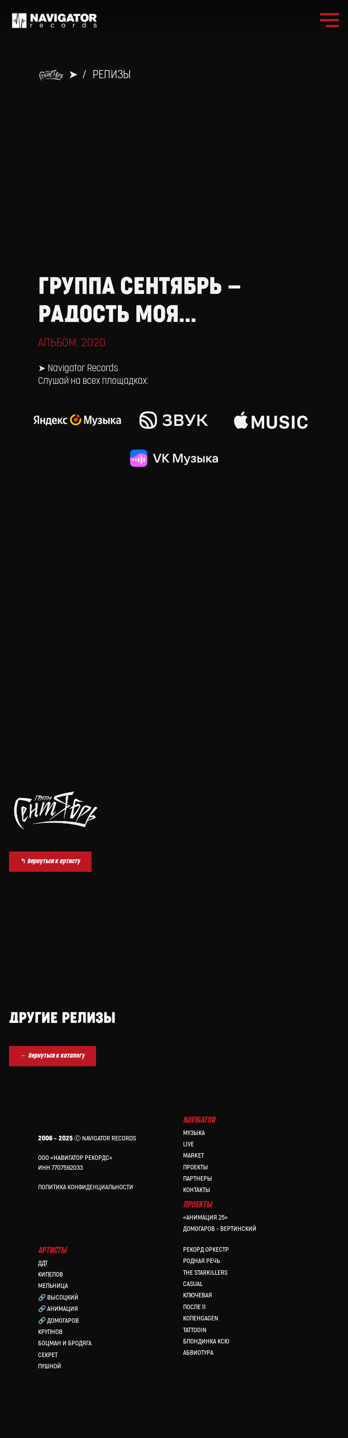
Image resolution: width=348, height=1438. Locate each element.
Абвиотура (198, 1352)
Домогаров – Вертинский (219, 1228)
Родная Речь (201, 1261)
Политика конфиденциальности (85, 1187)
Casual (193, 1284)
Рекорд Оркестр (206, 1249)
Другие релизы (62, 1018)
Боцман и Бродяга (65, 1343)
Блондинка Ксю (206, 1341)
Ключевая (197, 1295)
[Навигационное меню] (329, 20)
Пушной (49, 1366)
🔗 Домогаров (58, 1320)
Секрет (48, 1355)
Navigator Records (83, 368)
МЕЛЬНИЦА (53, 1285)
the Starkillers (205, 1272)
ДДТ (43, 1263)
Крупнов (50, 1332)
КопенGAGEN (200, 1318)
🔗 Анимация (58, 1309)
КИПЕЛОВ (50, 1274)
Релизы (111, 74)
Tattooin (195, 1330)
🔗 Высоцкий (58, 1297)
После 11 (194, 1307)
